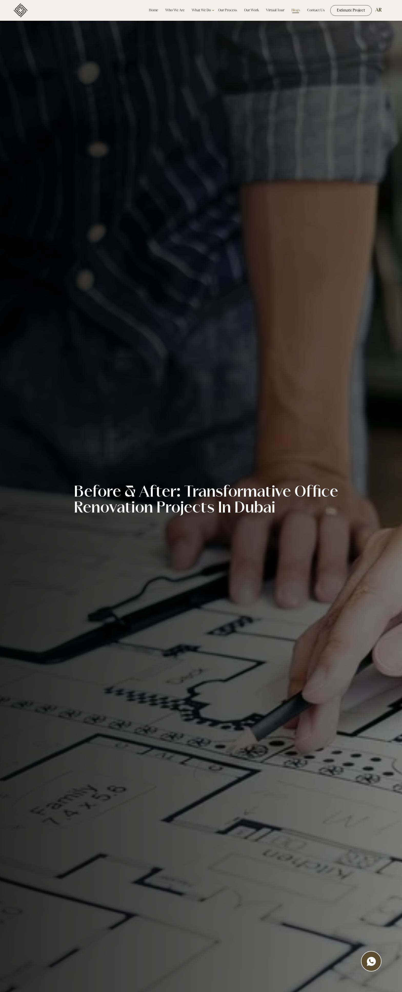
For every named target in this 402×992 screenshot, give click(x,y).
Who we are (174, 10)
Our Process (227, 10)
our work (251, 10)
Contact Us (315, 10)
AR (378, 10)
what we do (201, 10)
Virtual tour (275, 10)
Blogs (295, 10)
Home (153, 10)
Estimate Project (351, 10)
